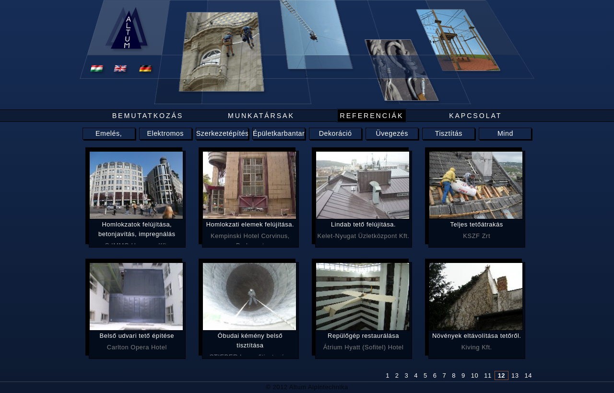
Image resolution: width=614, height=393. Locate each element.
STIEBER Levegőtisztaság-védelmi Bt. (250, 343)
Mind (505, 133)
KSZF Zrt (476, 229)
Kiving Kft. (476, 341)
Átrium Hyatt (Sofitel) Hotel (363, 341)
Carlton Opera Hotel (137, 341)
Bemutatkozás (148, 115)
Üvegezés (392, 133)
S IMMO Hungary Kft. (137, 232)
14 (528, 375)
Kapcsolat (475, 115)
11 (487, 375)
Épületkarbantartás (284, 133)
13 (515, 375)
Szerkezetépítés (222, 133)
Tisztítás (448, 133)
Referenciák (372, 115)
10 (474, 375)
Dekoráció (335, 133)
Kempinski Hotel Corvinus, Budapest (250, 232)
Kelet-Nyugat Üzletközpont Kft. (363, 229)
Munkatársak (261, 115)
